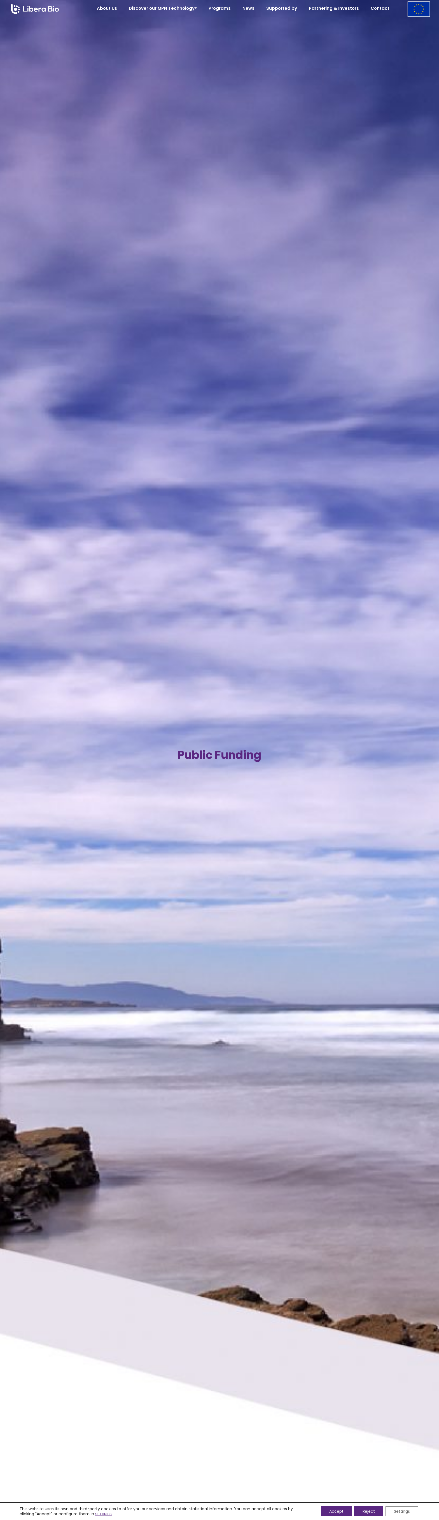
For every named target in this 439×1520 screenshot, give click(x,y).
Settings (402, 1511)
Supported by (281, 8)
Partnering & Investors (334, 8)
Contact (380, 8)
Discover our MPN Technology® (163, 8)
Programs (220, 8)
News (248, 8)
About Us (107, 8)
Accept (336, 1511)
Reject (369, 1511)
